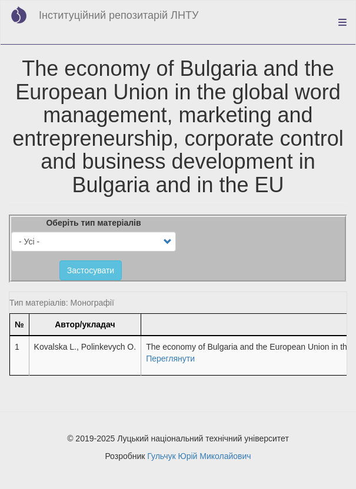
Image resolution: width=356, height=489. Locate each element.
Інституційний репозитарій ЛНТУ (118, 15)
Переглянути (170, 358)
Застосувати (90, 270)
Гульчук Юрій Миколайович (199, 456)
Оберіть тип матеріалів (93, 222)
